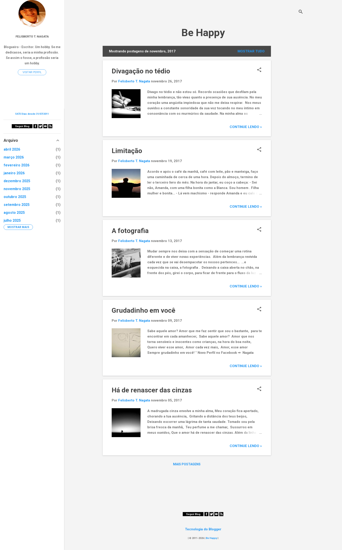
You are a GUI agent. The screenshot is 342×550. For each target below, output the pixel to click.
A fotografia (130, 231)
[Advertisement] (289, 113)
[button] (259, 70)
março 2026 (14, 157)
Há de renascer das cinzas (152, 390)
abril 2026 (12, 149)
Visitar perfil (32, 72)
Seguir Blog (193, 514)
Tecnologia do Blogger (203, 529)
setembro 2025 (17, 205)
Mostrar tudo (251, 51)
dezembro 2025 (17, 181)
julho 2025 (12, 220)
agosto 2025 (14, 212)
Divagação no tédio (141, 71)
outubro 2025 (15, 197)
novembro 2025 (17, 189)
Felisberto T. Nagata (32, 36)
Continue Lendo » (246, 127)
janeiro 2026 (14, 173)
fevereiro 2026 (16, 165)
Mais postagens (187, 464)
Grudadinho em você (143, 310)
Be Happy (203, 33)
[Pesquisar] (300, 12)
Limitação (127, 151)
